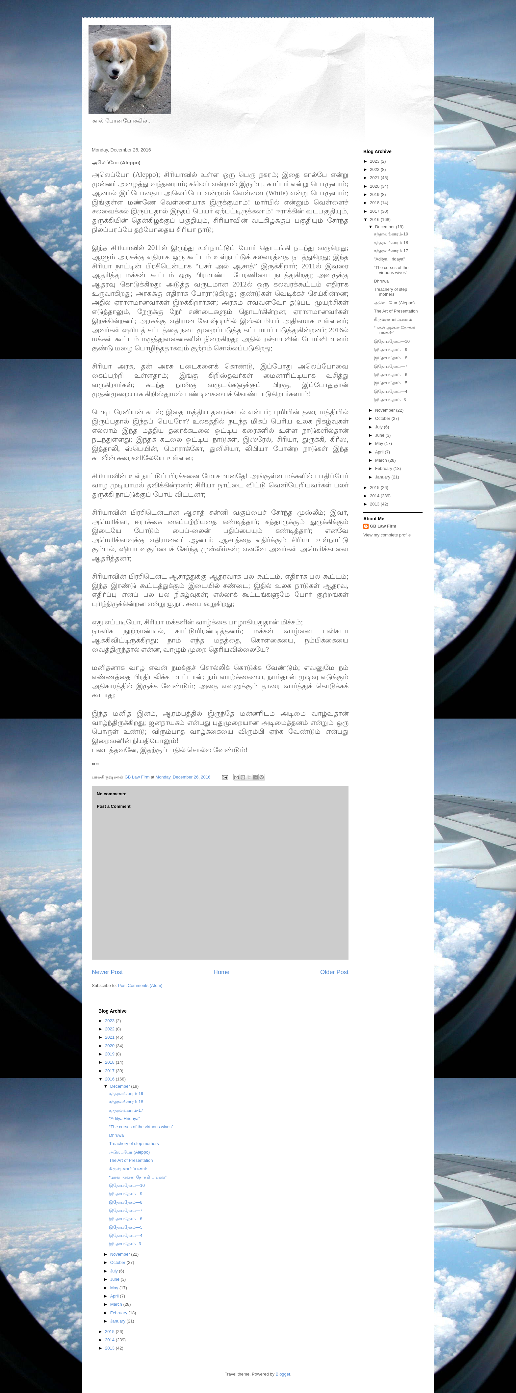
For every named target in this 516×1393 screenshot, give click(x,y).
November (385, 410)
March (381, 460)
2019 (375, 194)
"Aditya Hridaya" (389, 259)
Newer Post (107, 972)
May (379, 443)
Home (222, 972)
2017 (375, 211)
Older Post (334, 972)
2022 (375, 169)
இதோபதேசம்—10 (391, 341)
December (385, 226)
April (380, 452)
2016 (375, 219)
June (380, 435)
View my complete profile (387, 535)
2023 (375, 161)
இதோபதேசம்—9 (390, 349)
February (384, 468)
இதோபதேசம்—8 (390, 357)
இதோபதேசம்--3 (390, 399)
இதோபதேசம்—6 (390, 374)
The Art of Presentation (396, 311)
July (379, 426)
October (383, 418)
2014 (375, 495)
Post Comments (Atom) (140, 985)
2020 (375, 186)
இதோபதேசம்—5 (390, 382)
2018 (375, 202)
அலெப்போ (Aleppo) (394, 302)
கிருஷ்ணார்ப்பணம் (393, 319)
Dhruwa (381, 281)
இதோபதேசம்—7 (390, 366)
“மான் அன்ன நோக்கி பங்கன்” (138, 1177)
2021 (375, 177)
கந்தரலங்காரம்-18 (391, 242)
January (383, 477)
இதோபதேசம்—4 (390, 391)
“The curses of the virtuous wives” (391, 270)
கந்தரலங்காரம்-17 (391, 250)
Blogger (283, 1374)
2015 (375, 487)
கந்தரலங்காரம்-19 (391, 234)
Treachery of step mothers (390, 292)
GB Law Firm (383, 526)
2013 (375, 504)
